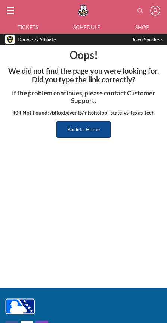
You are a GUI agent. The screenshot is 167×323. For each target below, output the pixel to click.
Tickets (28, 27)
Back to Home (83, 129)
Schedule (86, 27)
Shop (142, 27)
